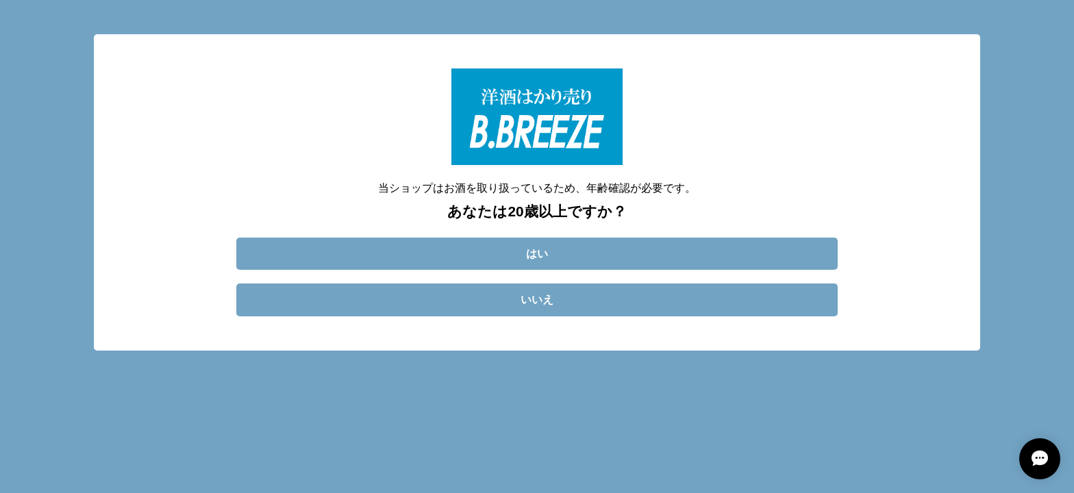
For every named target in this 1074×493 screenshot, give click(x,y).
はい (537, 254)
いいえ (537, 299)
